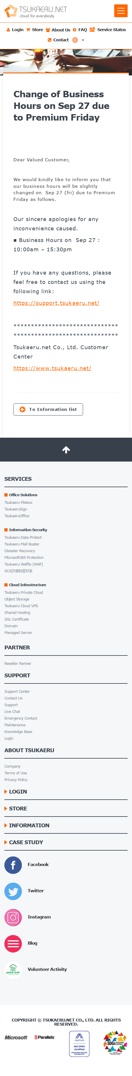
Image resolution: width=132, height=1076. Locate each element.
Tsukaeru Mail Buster (21, 544)
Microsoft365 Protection (23, 557)
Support (10, 705)
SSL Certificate (16, 619)
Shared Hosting (17, 612)
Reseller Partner (17, 663)
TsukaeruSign (15, 509)
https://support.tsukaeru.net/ (56, 303)
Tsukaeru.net (59, 1019)
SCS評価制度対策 (18, 571)
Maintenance (14, 725)
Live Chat (12, 711)
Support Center (17, 691)
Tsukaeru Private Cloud (23, 592)
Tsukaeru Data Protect (22, 537)
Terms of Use (15, 773)
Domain (10, 626)
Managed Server (18, 633)
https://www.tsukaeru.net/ (52, 368)
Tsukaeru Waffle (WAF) (23, 564)
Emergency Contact (20, 718)
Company (12, 766)
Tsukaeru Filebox (18, 502)
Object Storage (16, 599)
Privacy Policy (15, 780)
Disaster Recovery (19, 551)
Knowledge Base (18, 732)
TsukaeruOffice (16, 516)
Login (8, 738)
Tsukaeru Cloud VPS (21, 606)
